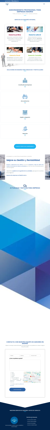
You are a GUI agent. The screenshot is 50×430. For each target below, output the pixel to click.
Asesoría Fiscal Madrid (31, 423)
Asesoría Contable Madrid (32, 425)
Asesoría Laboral (35, 35)
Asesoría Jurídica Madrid (31, 419)
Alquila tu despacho (25, 117)
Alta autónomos (25, 101)
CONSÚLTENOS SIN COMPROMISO (25, 146)
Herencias (25, 133)
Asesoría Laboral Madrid (31, 421)
